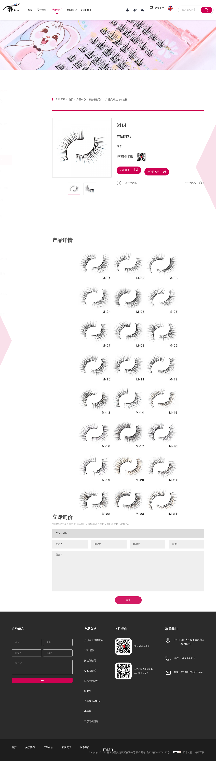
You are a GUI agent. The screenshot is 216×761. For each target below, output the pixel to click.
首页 (35, 10)
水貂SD (19, 233)
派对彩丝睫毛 (22, 208)
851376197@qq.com (191, 672)
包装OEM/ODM (26, 294)
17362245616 (188, 658)
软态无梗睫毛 (25, 314)
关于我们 (47, 10)
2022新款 (23, 139)
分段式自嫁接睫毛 (26, 127)
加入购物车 (153, 170)
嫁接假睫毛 (24, 149)
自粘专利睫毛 (25, 273)
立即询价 (124, 170)
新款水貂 (20, 250)
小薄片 (21, 304)
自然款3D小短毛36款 (25, 261)
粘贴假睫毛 (24, 160)
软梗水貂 (20, 225)
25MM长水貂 (22, 171)
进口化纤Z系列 (23, 200)
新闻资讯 (77, 10)
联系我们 (92, 10)
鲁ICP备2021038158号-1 (156, 752)
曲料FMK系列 (22, 216)
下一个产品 (190, 181)
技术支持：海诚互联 (193, 752)
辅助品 (21, 283)
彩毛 (17, 179)
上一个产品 (131, 181)
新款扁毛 (20, 242)
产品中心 (62, 10)
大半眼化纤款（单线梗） (25, 190)
